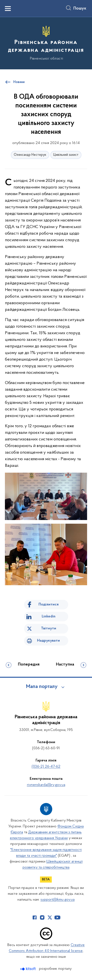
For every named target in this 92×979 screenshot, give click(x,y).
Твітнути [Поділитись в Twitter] (48, 628)
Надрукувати (48, 641)
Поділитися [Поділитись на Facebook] (49, 604)
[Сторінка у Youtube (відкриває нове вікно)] (57, 917)
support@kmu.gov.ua (57, 900)
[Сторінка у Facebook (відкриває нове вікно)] (35, 917)
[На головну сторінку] (46, 42)
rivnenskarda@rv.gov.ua (46, 785)
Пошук (79, 8)
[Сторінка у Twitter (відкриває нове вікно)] (50, 917)
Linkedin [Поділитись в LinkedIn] (48, 616)
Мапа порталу (42, 686)
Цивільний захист (66, 155)
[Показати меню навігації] (8, 8)
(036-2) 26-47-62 (46, 767)
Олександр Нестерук (30, 155)
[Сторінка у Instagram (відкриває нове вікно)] (42, 917)
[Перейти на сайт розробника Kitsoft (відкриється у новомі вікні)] (29, 969)
